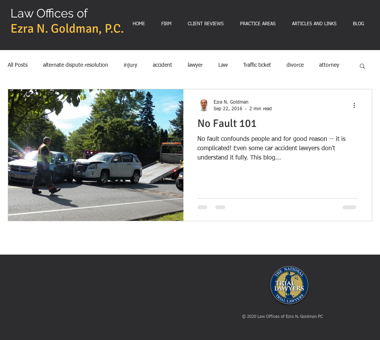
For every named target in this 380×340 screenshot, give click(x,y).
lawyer (195, 65)
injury (130, 65)
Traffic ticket (257, 65)
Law (223, 65)
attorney (329, 65)
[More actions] (356, 105)
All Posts (18, 65)
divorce (295, 65)
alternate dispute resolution (75, 65)
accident (162, 65)
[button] (362, 66)
